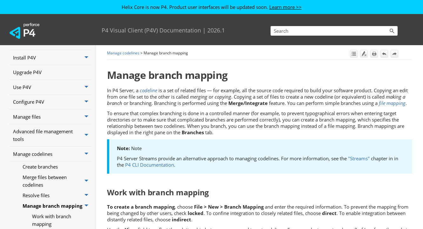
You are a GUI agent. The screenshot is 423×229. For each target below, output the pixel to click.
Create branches (40, 166)
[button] (392, 31)
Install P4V (52, 57)
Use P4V (52, 87)
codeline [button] (148, 90)
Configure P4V (52, 102)
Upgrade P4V (27, 72)
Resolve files (57, 195)
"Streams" (359, 158)
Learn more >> (285, 7)
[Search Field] (334, 31)
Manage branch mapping (57, 205)
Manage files (52, 116)
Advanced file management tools (52, 135)
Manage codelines (52, 154)
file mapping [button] (392, 103)
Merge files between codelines (57, 181)
